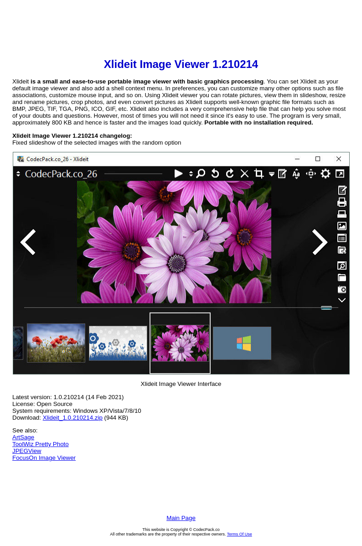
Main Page (181, 518)
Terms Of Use (239, 534)
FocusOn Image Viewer (44, 457)
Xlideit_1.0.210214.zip (73, 417)
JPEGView (26, 450)
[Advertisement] (181, 30)
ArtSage (23, 437)
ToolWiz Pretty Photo (40, 444)
